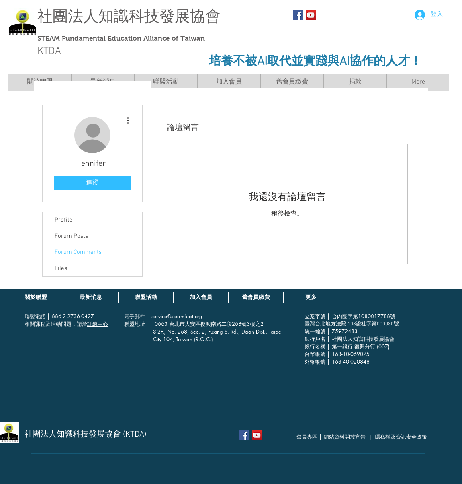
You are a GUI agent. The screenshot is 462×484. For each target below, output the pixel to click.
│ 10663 (158, 323)
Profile (63, 220)
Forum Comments (78, 252)
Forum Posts (71, 236)
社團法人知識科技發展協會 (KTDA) (86, 434)
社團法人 (67, 16)
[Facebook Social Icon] (298, 15)
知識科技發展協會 (159, 16)
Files (61, 268)
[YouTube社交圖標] (311, 15)
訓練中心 (97, 323)
